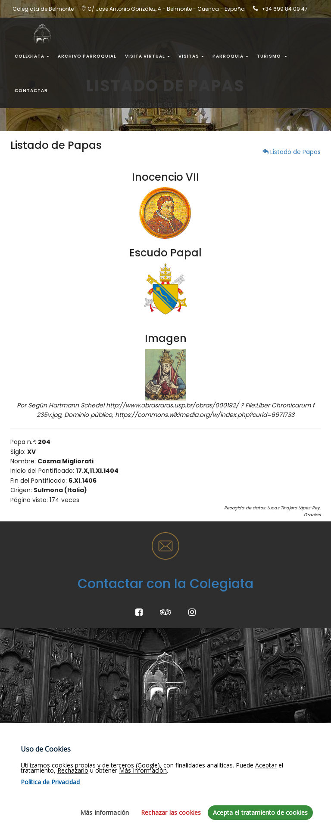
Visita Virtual (147, 56)
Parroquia (230, 56)
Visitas (191, 56)
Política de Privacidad (42, 759)
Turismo (272, 56)
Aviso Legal (26, 743)
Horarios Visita (247, 759)
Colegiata (32, 56)
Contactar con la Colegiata (165, 584)
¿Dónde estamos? (145, 726)
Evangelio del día (251, 726)
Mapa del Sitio (31, 726)
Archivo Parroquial (87, 56)
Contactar (31, 90)
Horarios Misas (247, 743)
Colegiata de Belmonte (153, 759)
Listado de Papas (291, 152)
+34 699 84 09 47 (285, 8)
